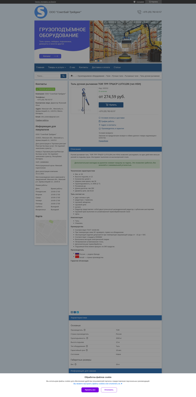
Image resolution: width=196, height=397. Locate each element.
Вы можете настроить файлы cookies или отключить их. (97, 384)
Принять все (90, 390)
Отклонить (109, 390)
